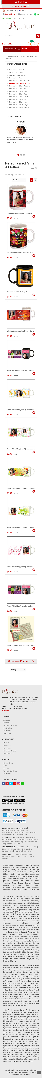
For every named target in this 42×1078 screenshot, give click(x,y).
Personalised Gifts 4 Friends (19, 97)
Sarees (32, 856)
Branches (5, 711)
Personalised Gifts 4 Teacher (19, 91)
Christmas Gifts (27, 849)
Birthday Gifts (20, 837)
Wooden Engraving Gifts (17, 75)
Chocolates (6, 856)
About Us (6, 720)
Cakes (18, 854)
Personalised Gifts (16, 56)
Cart (30, 44)
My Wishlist (7, 745)
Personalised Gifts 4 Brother (19, 107)
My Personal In (8, 753)
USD (21, 10)
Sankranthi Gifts (7, 851)
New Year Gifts (32, 839)
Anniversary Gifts (7, 839)
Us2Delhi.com (19, 832)
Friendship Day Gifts (13, 844)
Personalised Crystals (16, 70)
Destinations (7, 728)
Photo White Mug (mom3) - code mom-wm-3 (23, 449)
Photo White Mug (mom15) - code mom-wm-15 (24, 606)
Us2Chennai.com (7, 832)
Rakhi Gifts (27, 851)
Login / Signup (9, 14)
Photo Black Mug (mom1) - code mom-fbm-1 (23, 370)
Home (7, 56)
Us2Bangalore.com (23, 830)
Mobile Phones (16, 856)
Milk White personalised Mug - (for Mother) (23, 331)
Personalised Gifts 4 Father (18, 99)
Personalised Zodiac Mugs (18, 105)
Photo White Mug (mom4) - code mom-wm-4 (23, 488)
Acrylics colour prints (16, 72)
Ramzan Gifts (15, 849)
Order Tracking (25, 14)
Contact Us (7, 731)
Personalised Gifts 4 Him (18, 102)
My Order (6, 743)
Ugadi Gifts (18, 851)
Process (6, 768)
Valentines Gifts (20, 839)
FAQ (5, 766)
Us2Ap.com (23, 828)
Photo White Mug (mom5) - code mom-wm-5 (23, 527)
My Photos (7, 748)
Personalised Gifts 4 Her (17, 88)
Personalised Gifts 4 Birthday (19, 80)
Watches (25, 856)
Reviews (6, 723)
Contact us (19, 18)
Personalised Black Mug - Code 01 (19, 292)
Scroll (39, 1072)
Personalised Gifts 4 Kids (18, 94)
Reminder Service (9, 751)
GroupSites (8, 10)
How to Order (8, 763)
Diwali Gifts (6, 849)
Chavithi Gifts (20, 847)
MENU (24, 49)
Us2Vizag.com (22, 834)
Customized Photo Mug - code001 (19, 213)
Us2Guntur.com (31, 832)
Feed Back (7, 733)
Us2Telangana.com (8, 830)
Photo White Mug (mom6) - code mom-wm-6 (23, 567)
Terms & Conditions (10, 725)
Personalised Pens (15, 78)
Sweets (31, 854)
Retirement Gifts (7, 842)
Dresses (5, 858)
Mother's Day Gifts (21, 842)
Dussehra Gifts (32, 847)
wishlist (36, 44)
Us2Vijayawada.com (8, 834)
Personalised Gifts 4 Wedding (19, 86)
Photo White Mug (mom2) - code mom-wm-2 (23, 410)
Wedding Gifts (30, 837)
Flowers (25, 854)
